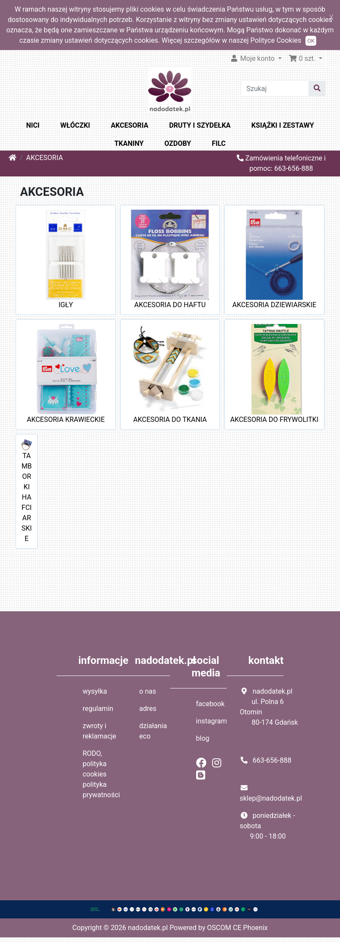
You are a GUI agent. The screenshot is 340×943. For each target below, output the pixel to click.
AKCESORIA (130, 125)
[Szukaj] (275, 88)
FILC (219, 143)
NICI (32, 125)
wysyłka (95, 691)
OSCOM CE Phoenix (237, 928)
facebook (210, 704)
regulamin (98, 708)
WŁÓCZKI (75, 125)
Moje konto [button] (253, 58)
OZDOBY (177, 143)
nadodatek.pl (148, 928)
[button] (305, 58)
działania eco (153, 731)
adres (147, 708)
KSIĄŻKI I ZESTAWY (282, 125)
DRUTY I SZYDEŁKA (199, 125)
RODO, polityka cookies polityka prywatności (101, 774)
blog (203, 738)
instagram (211, 721)
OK (311, 41)
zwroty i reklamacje (99, 731)
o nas (147, 691)
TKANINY (129, 143)
